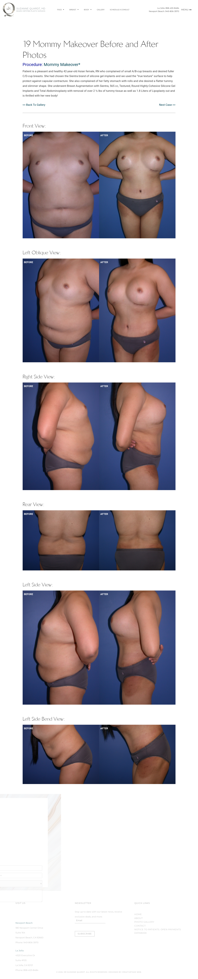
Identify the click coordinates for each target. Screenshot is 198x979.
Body (87, 10)
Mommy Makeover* (62, 64)
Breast (74, 10)
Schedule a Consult (119, 10)
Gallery (101, 10)
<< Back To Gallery (34, 104)
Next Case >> (167, 104)
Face (60, 10)
